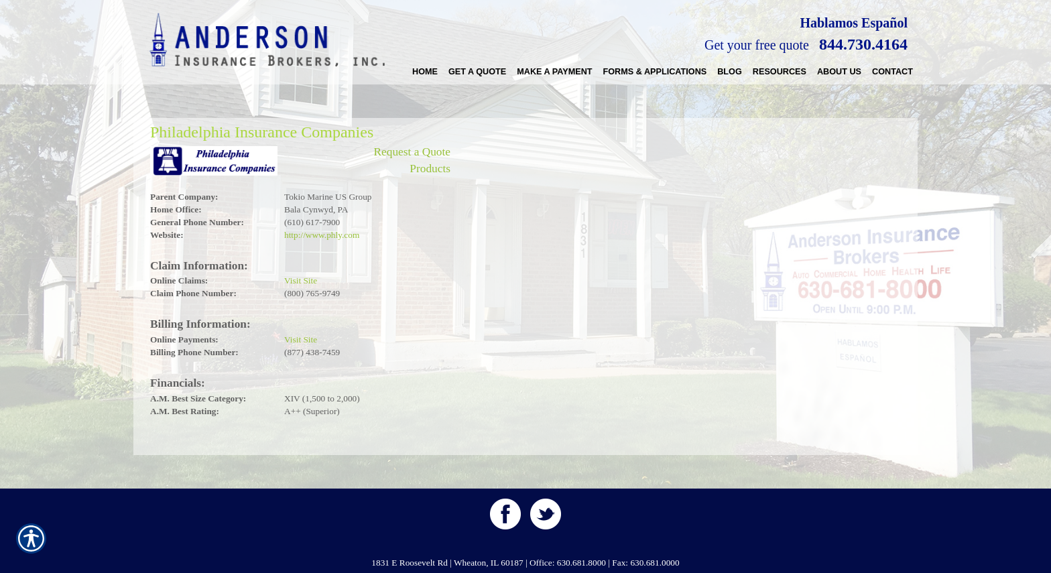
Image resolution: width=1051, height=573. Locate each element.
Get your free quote (756, 45)
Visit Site (300, 280)
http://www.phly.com (321, 235)
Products (430, 168)
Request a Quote (411, 151)
